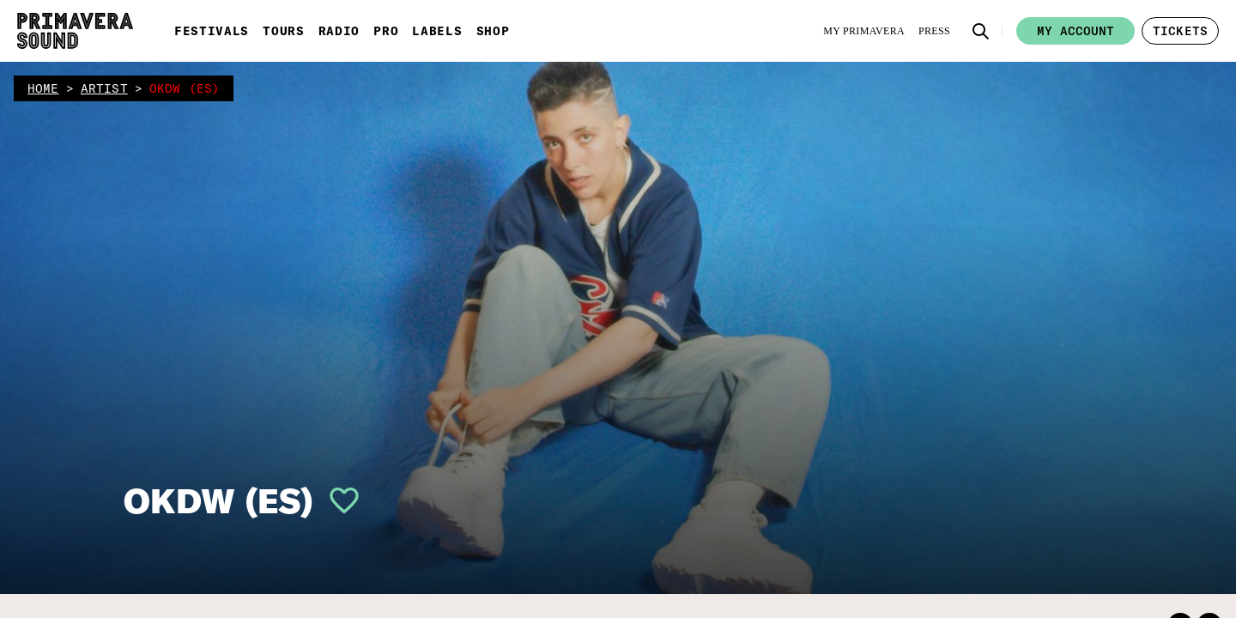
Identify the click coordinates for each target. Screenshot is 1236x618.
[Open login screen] (337, 500)
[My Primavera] (864, 31)
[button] (981, 31)
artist (104, 88)
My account (1075, 31)
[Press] (934, 31)
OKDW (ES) (218, 500)
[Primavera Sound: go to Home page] (75, 31)
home (43, 88)
